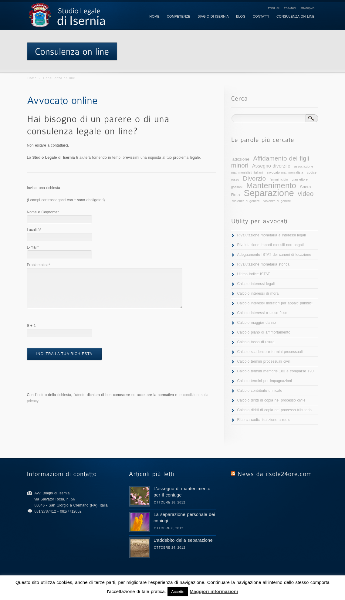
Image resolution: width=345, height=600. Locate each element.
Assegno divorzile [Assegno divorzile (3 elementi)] (271, 165)
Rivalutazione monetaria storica (263, 264)
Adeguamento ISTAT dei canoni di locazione (274, 255)
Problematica (38, 265)
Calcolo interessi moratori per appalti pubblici (275, 303)
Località (34, 230)
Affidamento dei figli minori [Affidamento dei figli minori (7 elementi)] (270, 162)
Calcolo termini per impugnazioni (264, 381)
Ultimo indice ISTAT (253, 274)
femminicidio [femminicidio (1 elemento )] (279, 179)
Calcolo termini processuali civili (264, 361)
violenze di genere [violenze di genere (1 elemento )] (277, 201)
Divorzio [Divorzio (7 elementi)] (254, 178)
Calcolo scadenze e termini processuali (270, 352)
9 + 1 (31, 326)
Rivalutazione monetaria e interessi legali (271, 235)
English (274, 8)
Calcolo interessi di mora (258, 293)
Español (290, 8)
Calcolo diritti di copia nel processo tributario (274, 410)
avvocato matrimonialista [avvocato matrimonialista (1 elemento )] (285, 172)
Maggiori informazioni (214, 591)
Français (307, 8)
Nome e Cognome (43, 212)
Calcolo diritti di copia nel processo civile (271, 400)
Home (32, 78)
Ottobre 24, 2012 (169, 547)
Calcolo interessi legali (256, 284)
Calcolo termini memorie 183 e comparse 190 (275, 371)
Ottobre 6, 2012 (168, 528)
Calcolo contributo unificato (259, 390)
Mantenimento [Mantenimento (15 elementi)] (271, 185)
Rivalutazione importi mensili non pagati (270, 245)
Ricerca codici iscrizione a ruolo (263, 420)
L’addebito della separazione (183, 540)
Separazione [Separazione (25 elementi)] (269, 193)
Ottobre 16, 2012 (169, 502)
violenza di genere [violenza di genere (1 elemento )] (246, 201)
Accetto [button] (177, 591)
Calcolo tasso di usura (256, 342)
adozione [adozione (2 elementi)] (240, 159)
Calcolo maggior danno (256, 322)
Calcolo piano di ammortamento (263, 332)
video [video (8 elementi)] (305, 194)
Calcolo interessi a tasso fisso (262, 313)
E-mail (33, 247)
